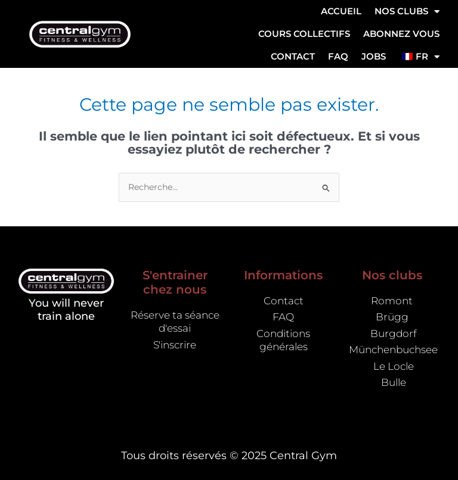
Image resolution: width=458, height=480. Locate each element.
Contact (293, 56)
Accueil (341, 11)
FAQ (338, 56)
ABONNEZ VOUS (401, 33)
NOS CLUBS (407, 11)
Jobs (373, 56)
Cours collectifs (304, 33)
